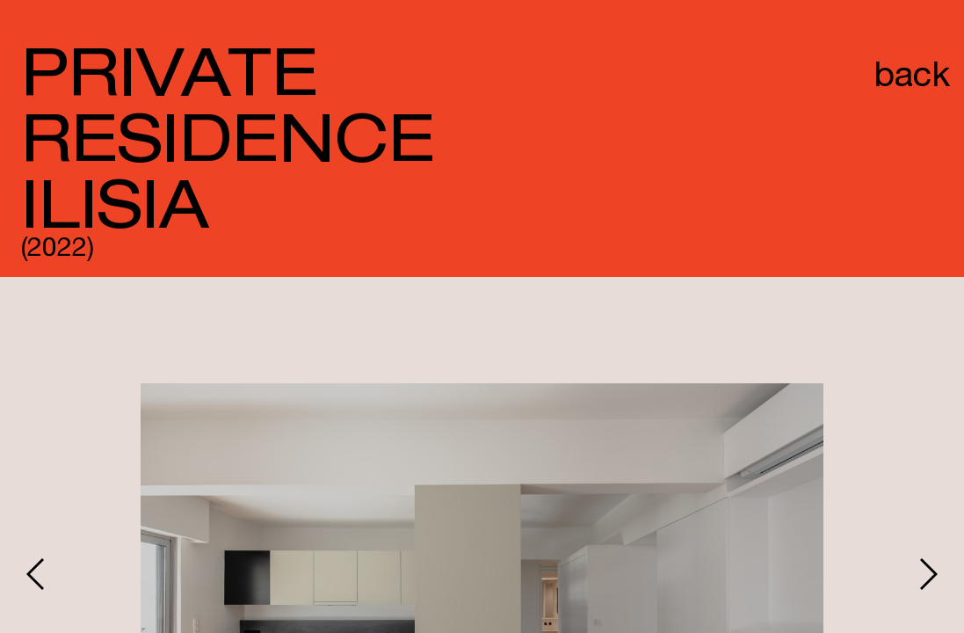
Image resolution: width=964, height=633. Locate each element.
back (911, 78)
